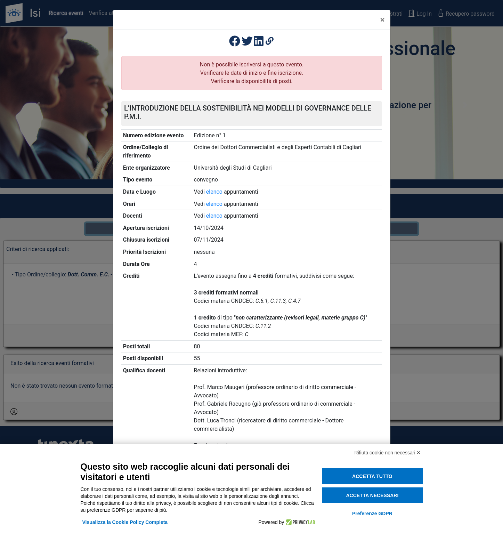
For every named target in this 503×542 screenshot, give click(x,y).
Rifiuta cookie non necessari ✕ (388, 452)
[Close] (382, 20)
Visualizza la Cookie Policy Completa (125, 522)
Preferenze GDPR (372, 513)
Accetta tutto (372, 476)
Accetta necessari (372, 495)
